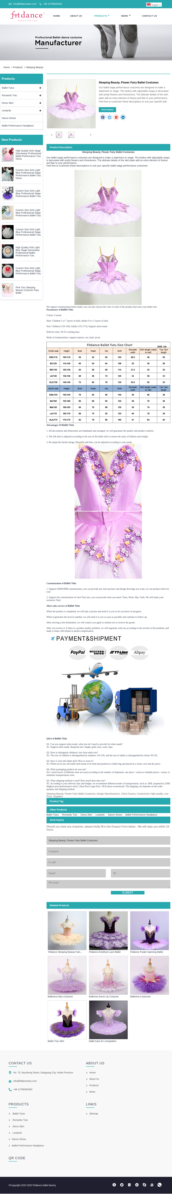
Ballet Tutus (8, 88)
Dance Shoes (9, 118)
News (126, 16)
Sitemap (93, 1114)
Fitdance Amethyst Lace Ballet (105, 952)
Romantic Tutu (9, 95)
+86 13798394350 (52, 4)
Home (56, 16)
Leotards (6, 110)
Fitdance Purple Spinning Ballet (146, 952)
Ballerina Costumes (140, 997)
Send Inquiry (107, 110)
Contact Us (149, 16)
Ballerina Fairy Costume (60, 997)
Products (102, 16)
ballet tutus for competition (102, 1041)
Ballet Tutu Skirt (56, 1041)
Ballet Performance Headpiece (18, 126)
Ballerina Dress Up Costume (104, 997)
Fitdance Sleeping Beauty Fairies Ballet (65, 952)
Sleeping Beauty (34, 67)
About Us (76, 16)
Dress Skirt (7, 103)
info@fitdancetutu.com (25, 4)
